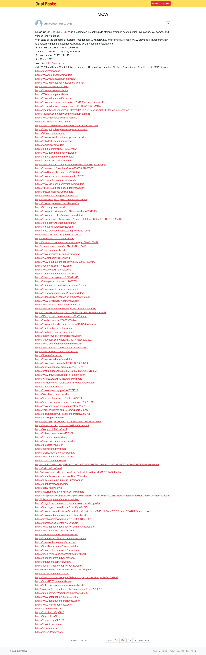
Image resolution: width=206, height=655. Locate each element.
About (193, 651)
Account (164, 3)
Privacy (172, 651)
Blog (187, 651)
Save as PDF (142, 640)
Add (155, 3)
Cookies (180, 651)
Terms (164, 651)
